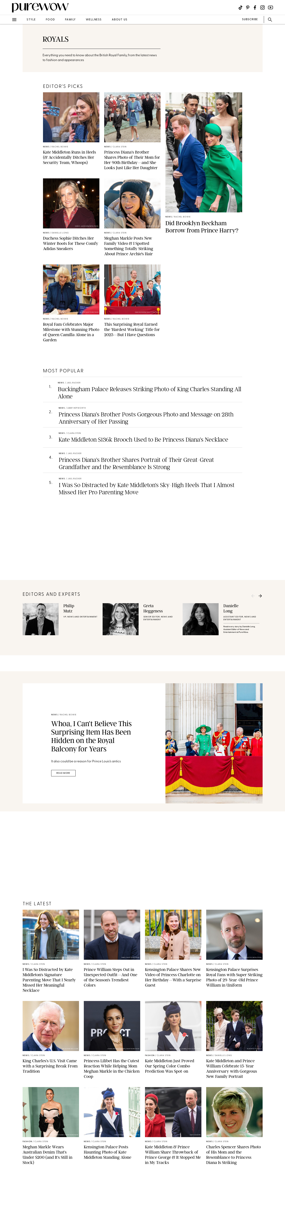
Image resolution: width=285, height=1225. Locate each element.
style (31, 19)
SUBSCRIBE (250, 19)
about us (120, 19)
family (70, 19)
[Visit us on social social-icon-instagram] (262, 7)
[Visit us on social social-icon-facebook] (255, 7)
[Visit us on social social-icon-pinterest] (248, 7)
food (50, 19)
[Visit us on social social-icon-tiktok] (240, 7)
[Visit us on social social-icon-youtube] (270, 7)
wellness (94, 19)
